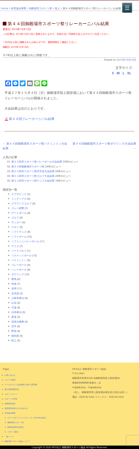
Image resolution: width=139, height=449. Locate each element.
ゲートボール (19, 213)
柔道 (13, 317)
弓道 (13, 307)
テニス (15, 246)
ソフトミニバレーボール (25, 241)
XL (129, 73)
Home (4, 8)
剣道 (13, 283)
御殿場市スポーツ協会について (17, 441)
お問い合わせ (10, 375)
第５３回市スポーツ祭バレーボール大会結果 (36, 161)
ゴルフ (15, 217)
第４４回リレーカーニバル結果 (31, 119)
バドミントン (19, 260)
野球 (13, 331)
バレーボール (19, 265)
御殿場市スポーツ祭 (40, 8)
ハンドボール (19, 269)
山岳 (13, 302)
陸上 (57, 8)
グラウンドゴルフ (21, 203)
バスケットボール (21, 255)
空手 (13, 326)
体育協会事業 (18, 8)
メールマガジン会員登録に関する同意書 (21, 384)
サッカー (16, 222)
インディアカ (19, 198)
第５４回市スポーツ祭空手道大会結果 (32, 171)
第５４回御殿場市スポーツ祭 (27, 166)
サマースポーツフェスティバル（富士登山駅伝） (27, 417)
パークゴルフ (19, 250)
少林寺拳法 (17, 298)
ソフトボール (19, 236)
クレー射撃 (17, 208)
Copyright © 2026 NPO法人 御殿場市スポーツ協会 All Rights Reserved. (69, 447)
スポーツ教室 (12, 432)
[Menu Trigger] (127, 8)
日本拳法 (16, 312)
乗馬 (13, 279)
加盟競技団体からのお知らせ (16, 408)
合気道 (15, 293)
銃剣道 (15, 335)
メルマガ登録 (10, 380)
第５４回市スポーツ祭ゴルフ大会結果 (32, 176)
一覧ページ (9, 436)
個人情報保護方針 (12, 389)
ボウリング (17, 274)
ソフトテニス (19, 231)
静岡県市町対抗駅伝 (15, 427)
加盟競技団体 (10, 403)
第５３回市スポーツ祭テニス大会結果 (32, 180)
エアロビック (19, 194)
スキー (15, 227)
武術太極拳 (17, 321)
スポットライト (11, 394)
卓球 (13, 288)
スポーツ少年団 (11, 399)
